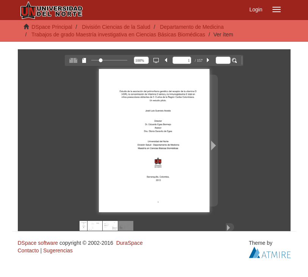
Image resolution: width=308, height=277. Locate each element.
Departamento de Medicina (192, 27)
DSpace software (38, 243)
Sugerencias (58, 250)
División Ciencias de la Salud (116, 27)
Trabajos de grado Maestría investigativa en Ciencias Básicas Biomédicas (118, 34)
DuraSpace (129, 243)
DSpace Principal (51, 27)
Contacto (28, 250)
